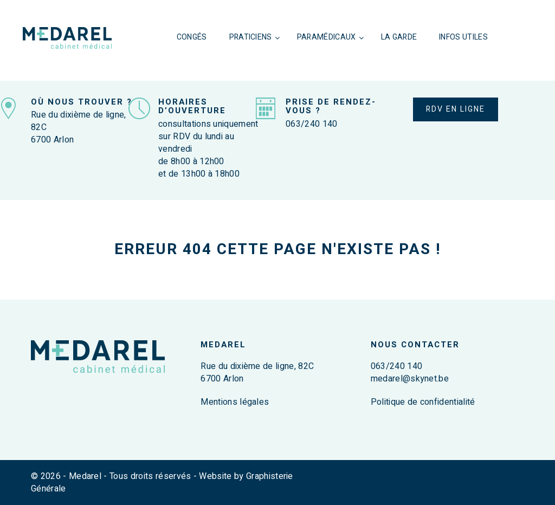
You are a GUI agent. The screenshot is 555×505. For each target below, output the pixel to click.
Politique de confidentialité (423, 402)
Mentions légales (235, 402)
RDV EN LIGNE (455, 109)
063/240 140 (312, 124)
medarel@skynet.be (410, 378)
